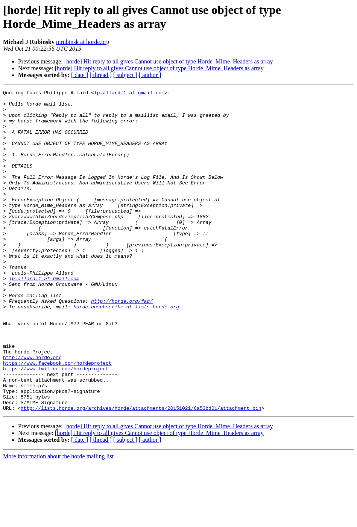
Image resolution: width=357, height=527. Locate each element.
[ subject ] (125, 75)
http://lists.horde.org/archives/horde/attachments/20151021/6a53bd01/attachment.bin (141, 472)
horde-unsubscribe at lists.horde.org (126, 350)
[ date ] (79, 75)
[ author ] (150, 75)
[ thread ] (101, 75)
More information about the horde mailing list (58, 520)
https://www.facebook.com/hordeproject (57, 418)
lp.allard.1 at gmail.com (129, 93)
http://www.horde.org (32, 411)
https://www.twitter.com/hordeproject (56, 424)
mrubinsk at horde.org (82, 42)
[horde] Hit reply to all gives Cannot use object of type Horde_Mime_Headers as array (168, 61)
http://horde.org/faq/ (122, 343)
